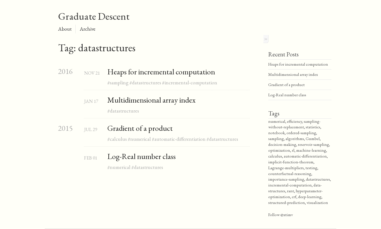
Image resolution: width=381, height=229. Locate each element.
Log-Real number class (141, 156)
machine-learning (311, 150)
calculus (118, 139)
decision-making (282, 144)
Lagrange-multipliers (286, 167)
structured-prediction (286, 202)
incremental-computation (191, 82)
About (65, 29)
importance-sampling (286, 179)
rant (290, 191)
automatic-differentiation (180, 139)
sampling (119, 82)
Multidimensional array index (151, 100)
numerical (140, 139)
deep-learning (309, 196)
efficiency (294, 121)
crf (294, 196)
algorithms (295, 138)
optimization (279, 150)
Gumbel (313, 138)
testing (311, 167)
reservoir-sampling (313, 144)
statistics (313, 127)
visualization (317, 202)
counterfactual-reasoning (289, 173)
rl (293, 150)
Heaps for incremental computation (161, 71)
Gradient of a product (140, 128)
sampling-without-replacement (294, 124)
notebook (276, 132)
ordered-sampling (301, 132)
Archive (87, 29)
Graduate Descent (94, 16)
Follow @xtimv (280, 214)
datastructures (146, 82)
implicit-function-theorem (290, 162)
